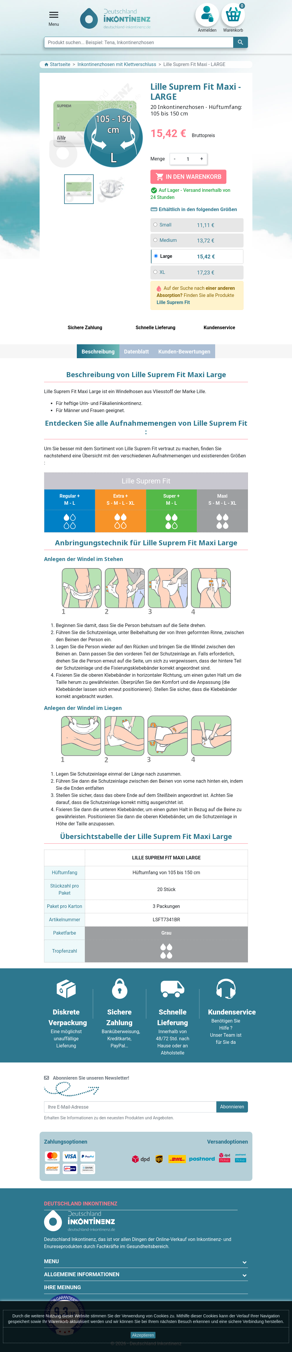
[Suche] (146, 42)
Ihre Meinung (62, 1287)
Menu (51, 1261)
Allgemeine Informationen (81, 1274)
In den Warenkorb (188, 176)
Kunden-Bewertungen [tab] (184, 351)
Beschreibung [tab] (98, 351)
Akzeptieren (143, 1335)
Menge (157, 159)
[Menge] (188, 159)
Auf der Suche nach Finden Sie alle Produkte (196, 295)
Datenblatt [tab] (136, 351)
